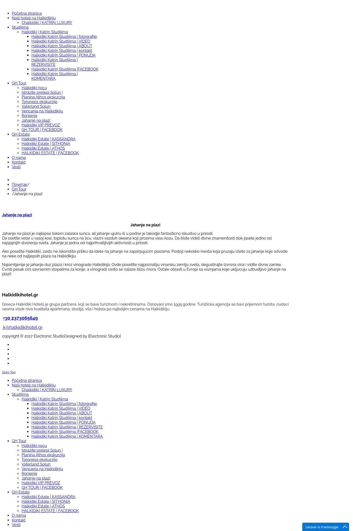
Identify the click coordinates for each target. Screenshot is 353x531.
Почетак (19, 184)
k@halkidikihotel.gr (23, 327)
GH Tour (19, 189)
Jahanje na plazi (17, 215)
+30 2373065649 (20, 318)
